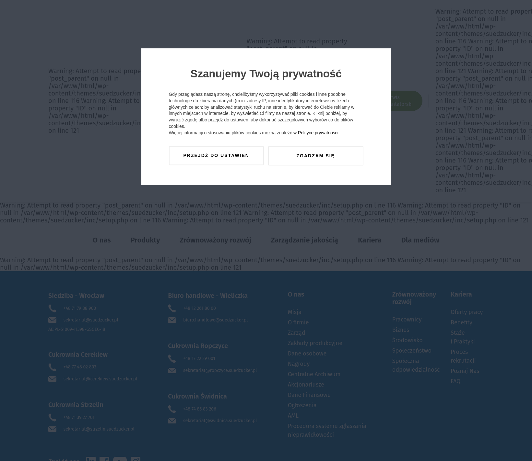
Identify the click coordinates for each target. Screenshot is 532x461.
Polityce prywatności (319, 133)
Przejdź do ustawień (216, 156)
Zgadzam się (316, 156)
